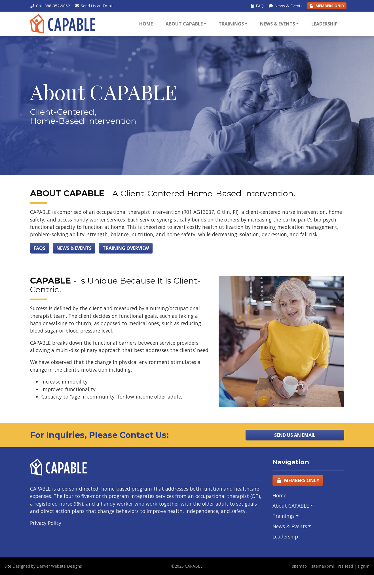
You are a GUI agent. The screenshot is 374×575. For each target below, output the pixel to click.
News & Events (277, 24)
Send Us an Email (295, 435)
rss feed (345, 566)
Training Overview (126, 248)
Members (327, 5)
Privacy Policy (45, 522)
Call (50, 6)
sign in (363, 566)
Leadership (324, 24)
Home (146, 24)
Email (94, 6)
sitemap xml (322, 566)
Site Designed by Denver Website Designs (43, 566)
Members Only (297, 480)
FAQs (39, 248)
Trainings (231, 24)
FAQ (257, 5)
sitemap (299, 566)
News (285, 6)
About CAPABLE (184, 24)
